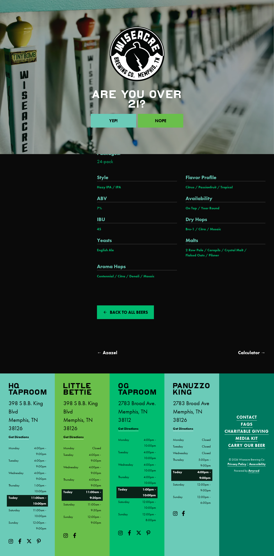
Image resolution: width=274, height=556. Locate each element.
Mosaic (215, 229)
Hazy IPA (104, 187)
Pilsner (214, 255)
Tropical (226, 187)
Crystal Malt (234, 250)
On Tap (191, 208)
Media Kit (246, 438)
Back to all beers (129, 312)
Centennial (105, 276)
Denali (134, 276)
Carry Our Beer (246, 445)
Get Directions (19, 437)
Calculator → (251, 352)
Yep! (113, 120)
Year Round (210, 208)
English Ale (105, 250)
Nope (160, 120)
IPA (118, 187)
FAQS (247, 424)
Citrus (190, 187)
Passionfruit (207, 187)
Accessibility (257, 464)
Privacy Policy (237, 464)
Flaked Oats (195, 255)
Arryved (253, 471)
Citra (202, 229)
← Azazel (107, 352)
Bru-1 (190, 229)
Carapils (213, 250)
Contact (247, 417)
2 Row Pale (194, 250)
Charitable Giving (247, 431)
